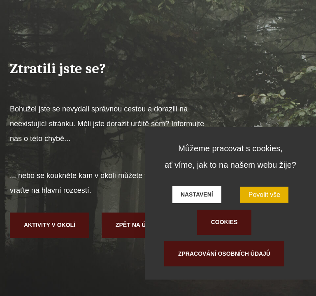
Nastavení (197, 194)
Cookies (224, 222)
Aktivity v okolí (49, 225)
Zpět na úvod (137, 225)
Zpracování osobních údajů (224, 253)
